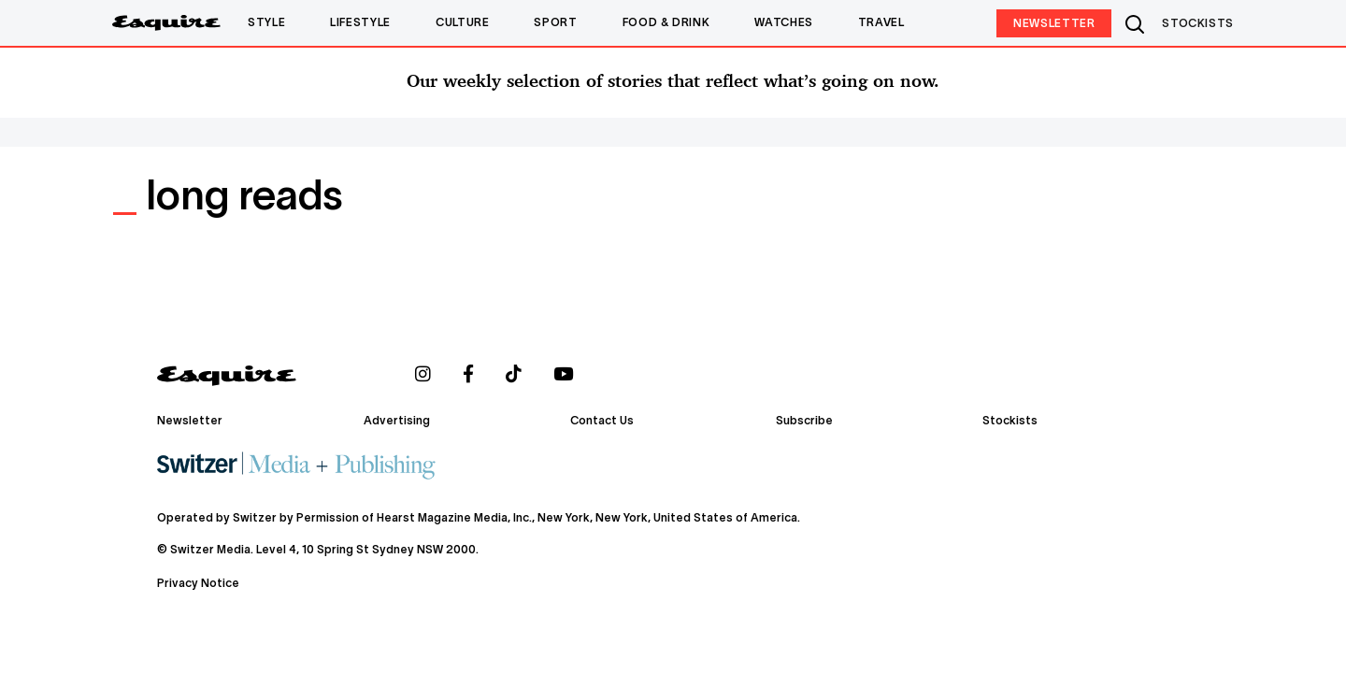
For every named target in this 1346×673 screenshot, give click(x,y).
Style (266, 23)
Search (1136, 23)
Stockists (1010, 421)
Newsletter (1054, 24)
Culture (462, 23)
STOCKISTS (1198, 24)
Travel (881, 23)
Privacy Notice (198, 583)
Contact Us (602, 421)
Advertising (397, 421)
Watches (783, 23)
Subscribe (804, 421)
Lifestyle (360, 23)
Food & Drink (666, 23)
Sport (555, 23)
